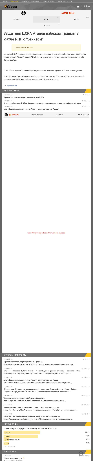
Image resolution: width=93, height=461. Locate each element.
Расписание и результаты (30, 1)
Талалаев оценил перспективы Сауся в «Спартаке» (24, 398)
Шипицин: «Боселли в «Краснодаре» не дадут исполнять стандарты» (32, 416)
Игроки (69, 1)
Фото (81, 18)
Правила (5, 1)
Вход (86, 6)
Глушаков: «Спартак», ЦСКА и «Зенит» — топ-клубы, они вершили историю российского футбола (42, 103)
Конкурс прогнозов (48, 1)
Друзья (51, 24)
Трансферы (14, 1)
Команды (61, 1)
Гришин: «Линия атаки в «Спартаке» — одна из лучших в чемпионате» (31, 407)
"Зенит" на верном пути (13, 458)
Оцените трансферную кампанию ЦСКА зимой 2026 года (30, 428)
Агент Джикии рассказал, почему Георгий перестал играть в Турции (31, 109)
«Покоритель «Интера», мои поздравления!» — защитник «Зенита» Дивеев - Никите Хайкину (40, 389)
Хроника (17, 19)
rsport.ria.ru (11, 85)
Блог (51, 18)
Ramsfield (15, 114)
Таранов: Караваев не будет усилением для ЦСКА (24, 97)
